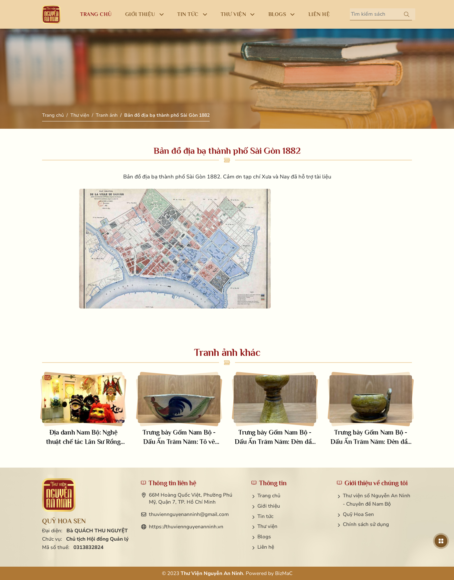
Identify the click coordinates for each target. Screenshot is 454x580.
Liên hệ (265, 547)
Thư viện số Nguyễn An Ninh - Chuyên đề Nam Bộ (376, 499)
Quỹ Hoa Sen (358, 514)
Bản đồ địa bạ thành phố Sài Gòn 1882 (167, 115)
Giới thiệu (268, 506)
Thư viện (79, 115)
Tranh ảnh (107, 115)
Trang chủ (53, 115)
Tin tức (265, 516)
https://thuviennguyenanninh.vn (186, 526)
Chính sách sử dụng (366, 524)
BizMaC (283, 573)
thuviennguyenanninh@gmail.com (189, 514)
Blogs (264, 536)
